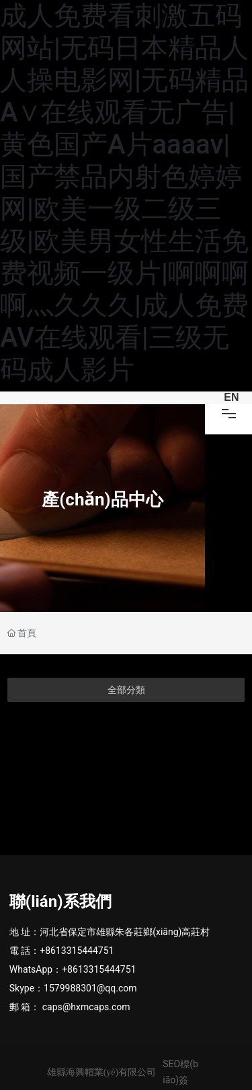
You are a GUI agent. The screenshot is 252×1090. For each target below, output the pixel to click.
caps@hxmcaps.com (86, 1007)
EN (231, 397)
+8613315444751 (77, 950)
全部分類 (126, 689)
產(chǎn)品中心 (102, 500)
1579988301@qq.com (90, 988)
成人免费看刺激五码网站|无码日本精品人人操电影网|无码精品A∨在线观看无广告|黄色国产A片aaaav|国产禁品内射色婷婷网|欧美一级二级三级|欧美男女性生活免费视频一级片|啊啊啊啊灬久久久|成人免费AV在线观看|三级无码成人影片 (124, 192)
